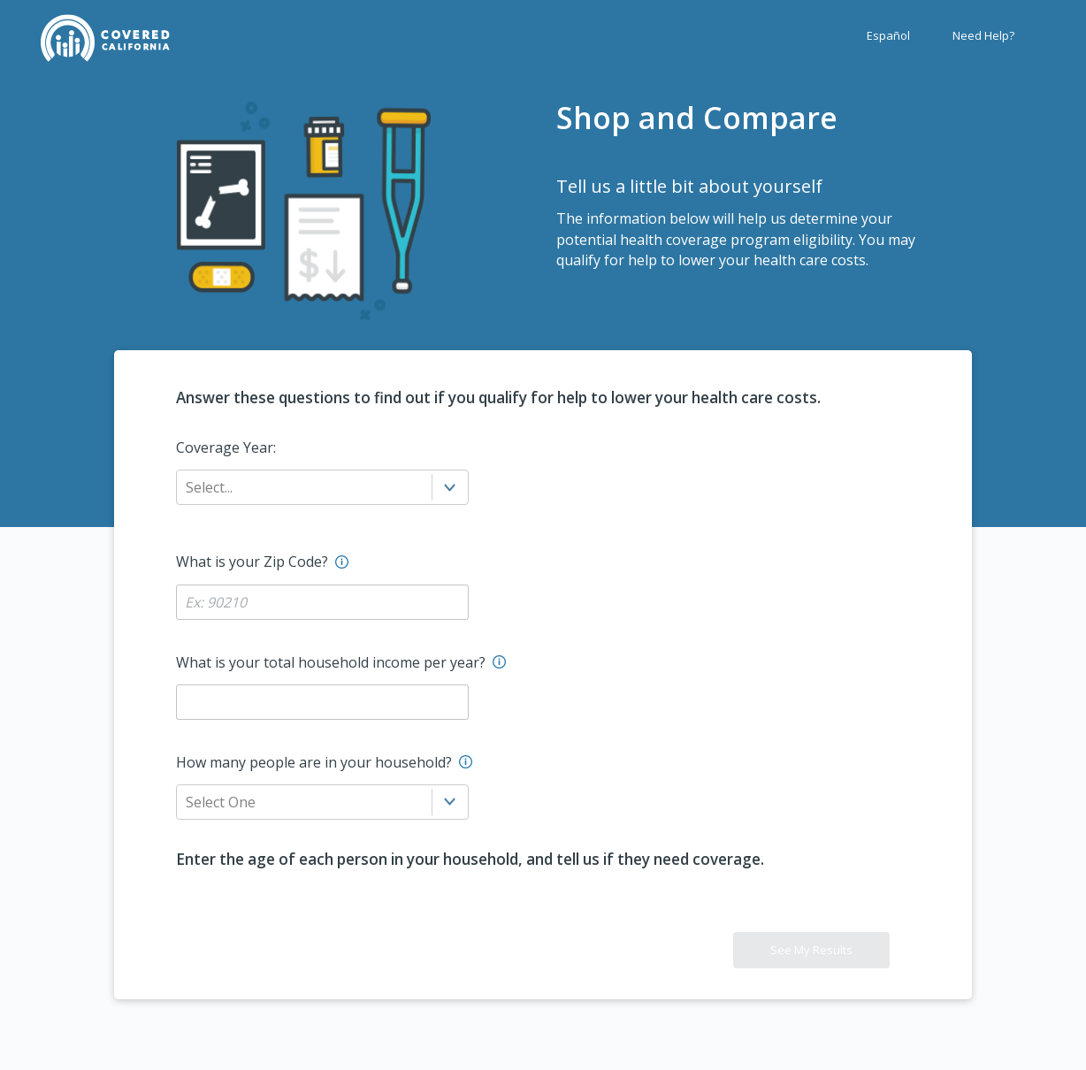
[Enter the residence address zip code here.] (341, 562)
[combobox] (187, 487)
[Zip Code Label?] (322, 602)
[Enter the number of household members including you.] (465, 761)
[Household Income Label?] (322, 702)
